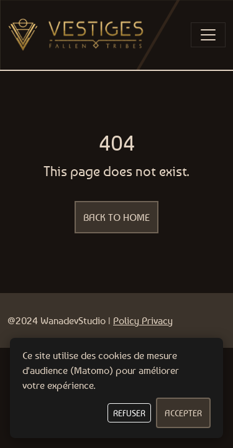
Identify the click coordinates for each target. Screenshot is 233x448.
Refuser (129, 413)
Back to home (116, 217)
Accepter (183, 413)
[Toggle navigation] (208, 34)
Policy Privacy (143, 320)
